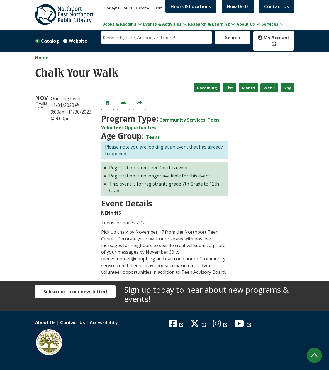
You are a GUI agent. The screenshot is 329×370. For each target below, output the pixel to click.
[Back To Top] (314, 355)
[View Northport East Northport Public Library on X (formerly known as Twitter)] (198, 325)
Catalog (50, 41)
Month (248, 87)
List (229, 87)
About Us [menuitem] (246, 24)
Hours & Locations (190, 6)
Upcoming (207, 87)
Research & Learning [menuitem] (209, 24)
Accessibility (104, 322)
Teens (153, 137)
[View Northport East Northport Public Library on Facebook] (177, 325)
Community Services (182, 120)
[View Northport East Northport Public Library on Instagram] (221, 325)
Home (41, 58)
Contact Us (276, 6)
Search (232, 37)
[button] (133, 8)
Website (78, 41)
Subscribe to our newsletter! (75, 291)
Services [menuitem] (270, 24)
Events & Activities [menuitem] (162, 24)
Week (269, 87)
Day (287, 87)
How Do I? (237, 6)
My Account (273, 37)
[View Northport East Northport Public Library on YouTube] (243, 325)
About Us (45, 322)
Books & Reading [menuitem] (120, 24)
